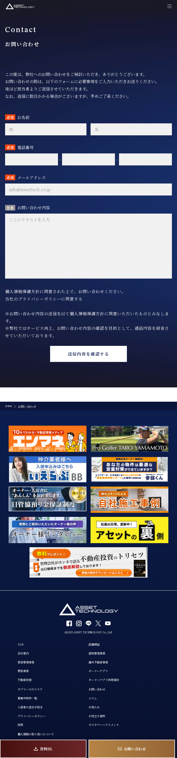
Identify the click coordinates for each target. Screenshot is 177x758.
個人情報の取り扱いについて (28, 732)
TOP (8, 632)
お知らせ (95, 702)
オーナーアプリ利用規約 (107, 671)
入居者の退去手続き (21, 702)
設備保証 (95, 632)
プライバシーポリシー (23, 712)
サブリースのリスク (21, 682)
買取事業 (12, 661)
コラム (93, 692)
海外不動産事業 (100, 652)
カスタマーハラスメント (107, 722)
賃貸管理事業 (15, 652)
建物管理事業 (99, 642)
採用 (8, 722)
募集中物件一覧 (17, 692)
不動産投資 (14, 671)
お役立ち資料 (99, 712)
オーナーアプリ (100, 661)
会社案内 (12, 642)
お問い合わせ (99, 682)
